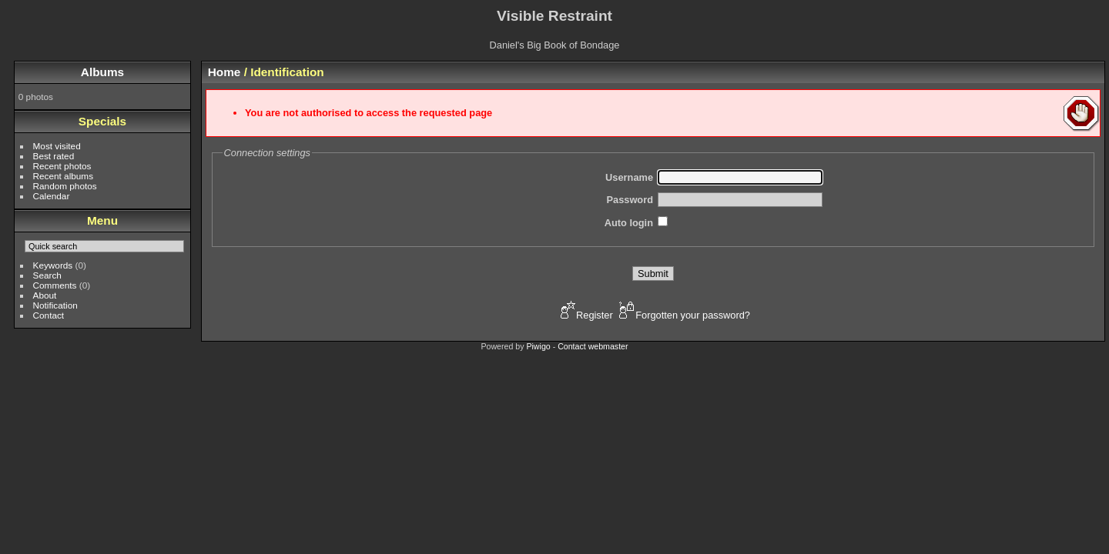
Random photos (65, 186)
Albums (102, 71)
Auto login (629, 223)
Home (224, 71)
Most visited (57, 146)
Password (630, 199)
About (45, 295)
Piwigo (538, 346)
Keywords (53, 265)
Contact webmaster (593, 346)
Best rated (54, 156)
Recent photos (62, 166)
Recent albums (63, 176)
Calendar (51, 196)
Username (629, 177)
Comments (55, 285)
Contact (49, 315)
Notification (55, 305)
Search (47, 275)
